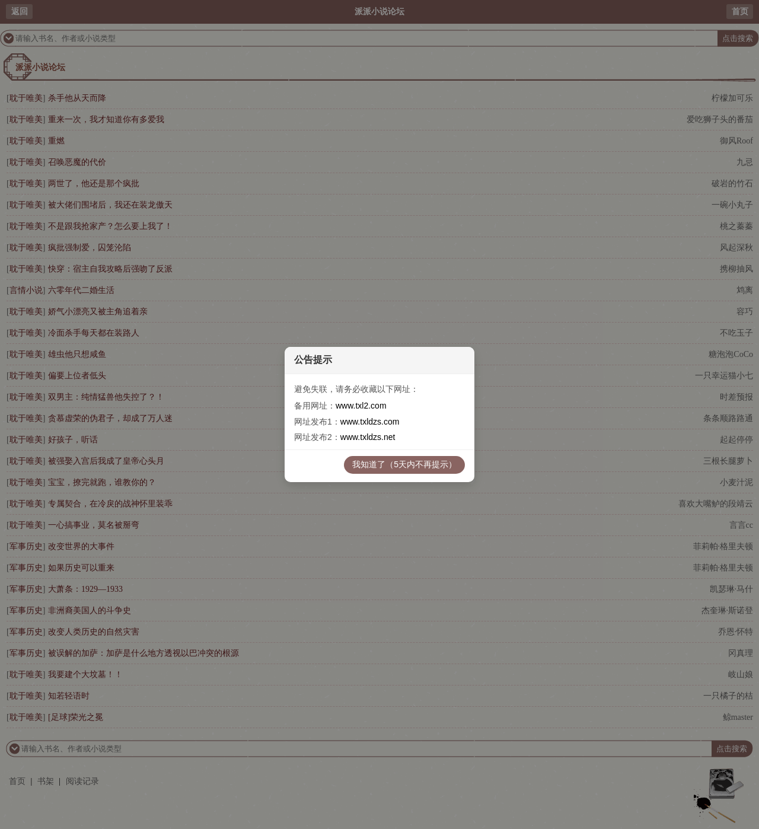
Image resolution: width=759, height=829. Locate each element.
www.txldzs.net (368, 437)
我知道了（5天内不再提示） (404, 464)
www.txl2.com (361, 405)
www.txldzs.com (370, 421)
